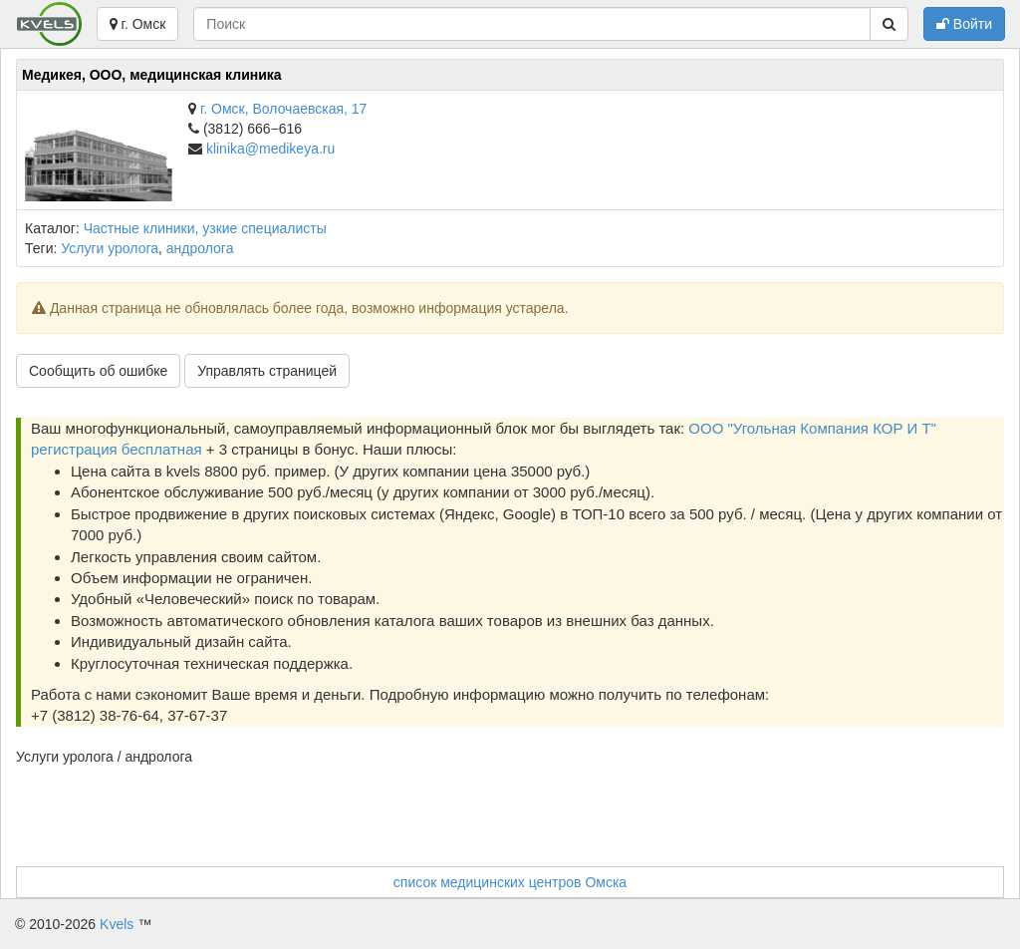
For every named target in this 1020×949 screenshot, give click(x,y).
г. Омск (138, 24)
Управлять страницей (267, 371)
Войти (964, 24)
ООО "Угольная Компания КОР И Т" (812, 428)
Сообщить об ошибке (98, 371)
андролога (200, 248)
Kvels (116, 924)
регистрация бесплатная (116, 449)
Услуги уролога (109, 248)
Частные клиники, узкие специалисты (205, 228)
